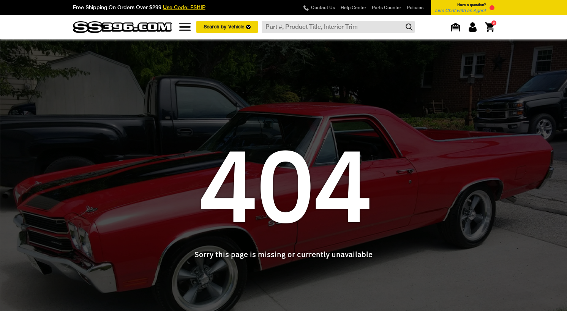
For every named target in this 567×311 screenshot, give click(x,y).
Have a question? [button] (460, 8)
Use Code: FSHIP (184, 7)
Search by (227, 27)
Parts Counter (386, 7)
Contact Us (323, 7)
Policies (415, 7)
